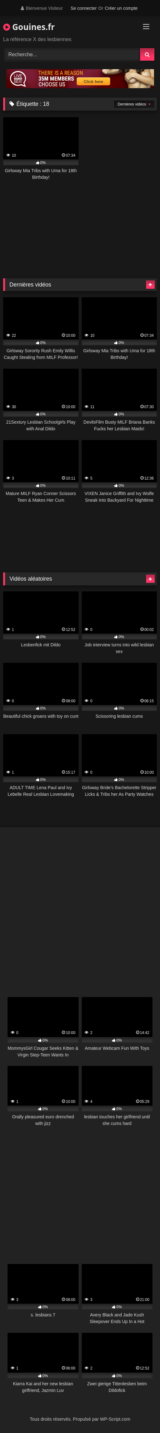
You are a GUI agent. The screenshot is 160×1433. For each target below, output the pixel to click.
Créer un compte (121, 8)
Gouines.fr (29, 27)
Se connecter (84, 8)
